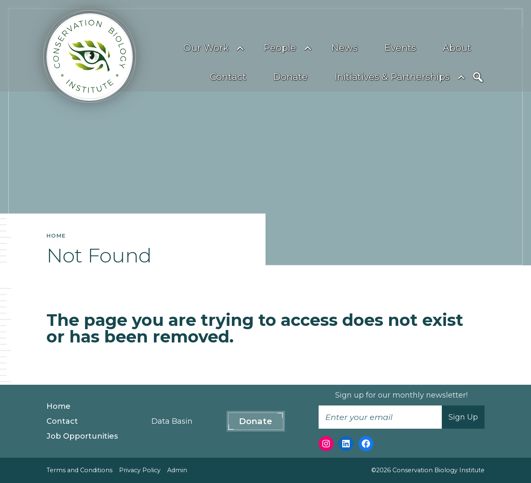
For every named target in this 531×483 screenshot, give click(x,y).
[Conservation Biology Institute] (89, 57)
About (457, 47)
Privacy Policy (140, 470)
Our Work (206, 47)
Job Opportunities (82, 436)
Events (400, 47)
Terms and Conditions (79, 470)
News (344, 47)
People (279, 47)
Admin (177, 470)
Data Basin (171, 421)
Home (58, 406)
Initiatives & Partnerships (392, 77)
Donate (290, 77)
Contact (228, 77)
